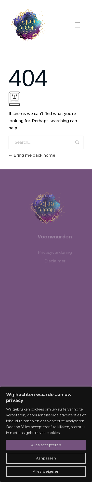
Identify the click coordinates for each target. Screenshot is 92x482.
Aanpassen (46, 458)
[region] (46, 434)
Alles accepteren (46, 445)
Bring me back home (32, 155)
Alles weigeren (46, 471)
